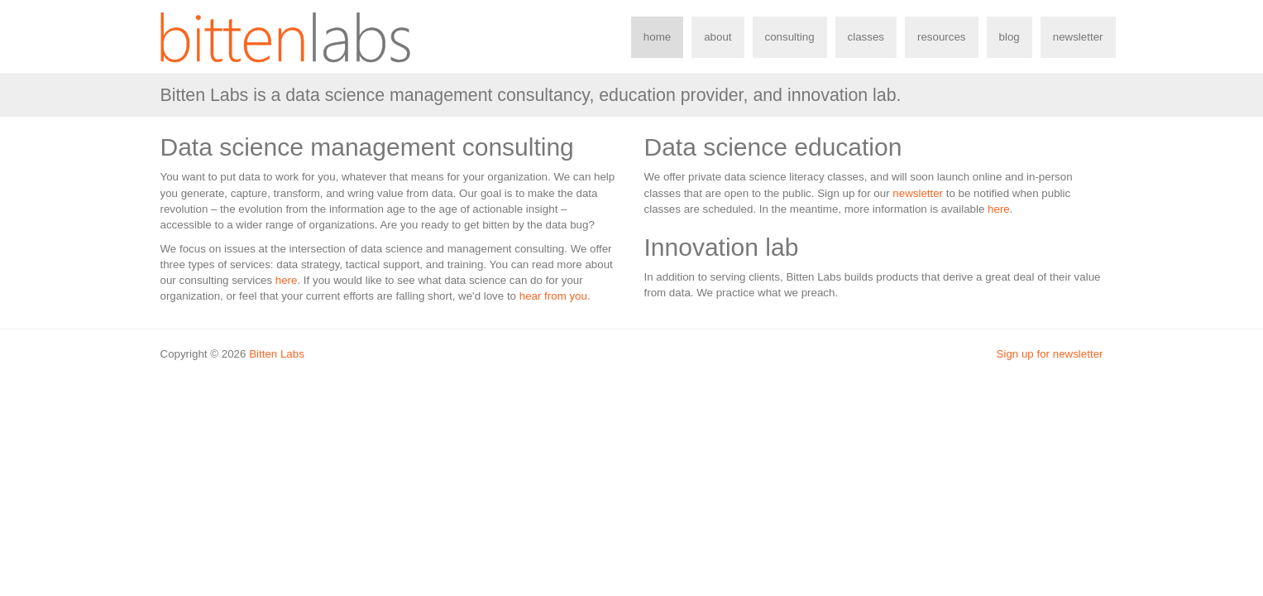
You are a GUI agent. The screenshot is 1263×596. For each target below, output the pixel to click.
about (717, 37)
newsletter (1078, 37)
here (286, 280)
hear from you (553, 296)
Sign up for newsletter (1050, 354)
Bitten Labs (276, 354)
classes (866, 37)
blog (1009, 37)
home (657, 37)
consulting (790, 37)
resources (941, 37)
